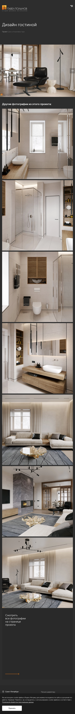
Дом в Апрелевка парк (16, 32)
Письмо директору (48, 692)
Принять (11, 708)
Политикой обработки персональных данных (18, 702)
